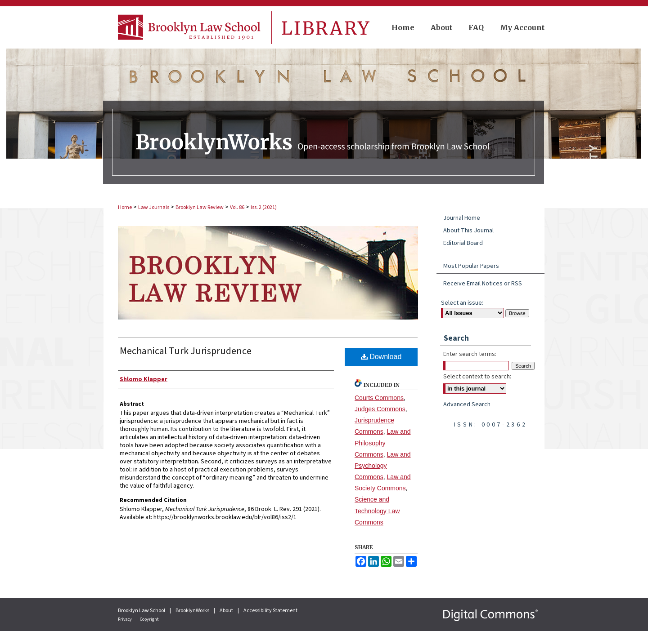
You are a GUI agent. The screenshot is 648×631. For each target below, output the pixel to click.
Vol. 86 (237, 207)
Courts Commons (379, 397)
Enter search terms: (469, 354)
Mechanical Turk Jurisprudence (186, 351)
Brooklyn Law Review (200, 207)
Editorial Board (463, 243)
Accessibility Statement (270, 610)
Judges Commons (380, 409)
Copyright (149, 619)
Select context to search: (477, 376)
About (227, 610)
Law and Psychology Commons (383, 465)
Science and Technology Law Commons (377, 510)
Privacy (125, 619)
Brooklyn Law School (142, 610)
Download (381, 356)
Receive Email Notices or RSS (482, 283)
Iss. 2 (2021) (264, 207)
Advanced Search (466, 404)
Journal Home (461, 217)
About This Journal (468, 230)
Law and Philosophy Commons (383, 443)
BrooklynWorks (193, 610)
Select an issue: (462, 302)
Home (125, 207)
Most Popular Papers (471, 266)
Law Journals (153, 207)
